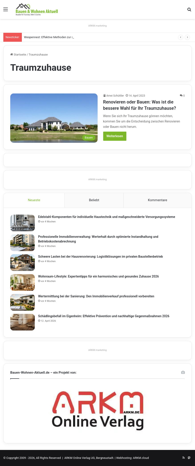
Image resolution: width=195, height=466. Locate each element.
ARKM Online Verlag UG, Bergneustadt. (89, 458)
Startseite (18, 54)
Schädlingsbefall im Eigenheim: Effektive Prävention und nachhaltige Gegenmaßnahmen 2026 (103, 316)
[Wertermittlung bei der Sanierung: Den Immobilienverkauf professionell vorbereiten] (22, 302)
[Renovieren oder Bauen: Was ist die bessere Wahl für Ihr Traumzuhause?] (54, 118)
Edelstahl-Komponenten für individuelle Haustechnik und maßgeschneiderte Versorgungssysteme (106, 217)
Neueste (34, 200)
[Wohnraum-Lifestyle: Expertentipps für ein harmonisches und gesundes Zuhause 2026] (22, 282)
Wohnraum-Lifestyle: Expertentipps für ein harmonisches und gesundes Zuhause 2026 (98, 276)
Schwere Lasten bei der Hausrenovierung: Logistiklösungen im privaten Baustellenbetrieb (100, 256)
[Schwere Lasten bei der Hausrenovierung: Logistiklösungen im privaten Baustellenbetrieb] (22, 262)
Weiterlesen (115, 136)
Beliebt (94, 200)
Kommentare (157, 200)
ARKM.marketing (97, 25)
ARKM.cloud (141, 458)
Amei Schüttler (115, 95)
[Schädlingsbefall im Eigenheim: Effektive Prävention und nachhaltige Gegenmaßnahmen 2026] (22, 322)
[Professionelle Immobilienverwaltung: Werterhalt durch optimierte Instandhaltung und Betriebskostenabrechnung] (22, 242)
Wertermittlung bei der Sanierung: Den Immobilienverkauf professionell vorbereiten (96, 296)
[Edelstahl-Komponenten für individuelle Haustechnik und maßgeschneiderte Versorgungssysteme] (22, 223)
